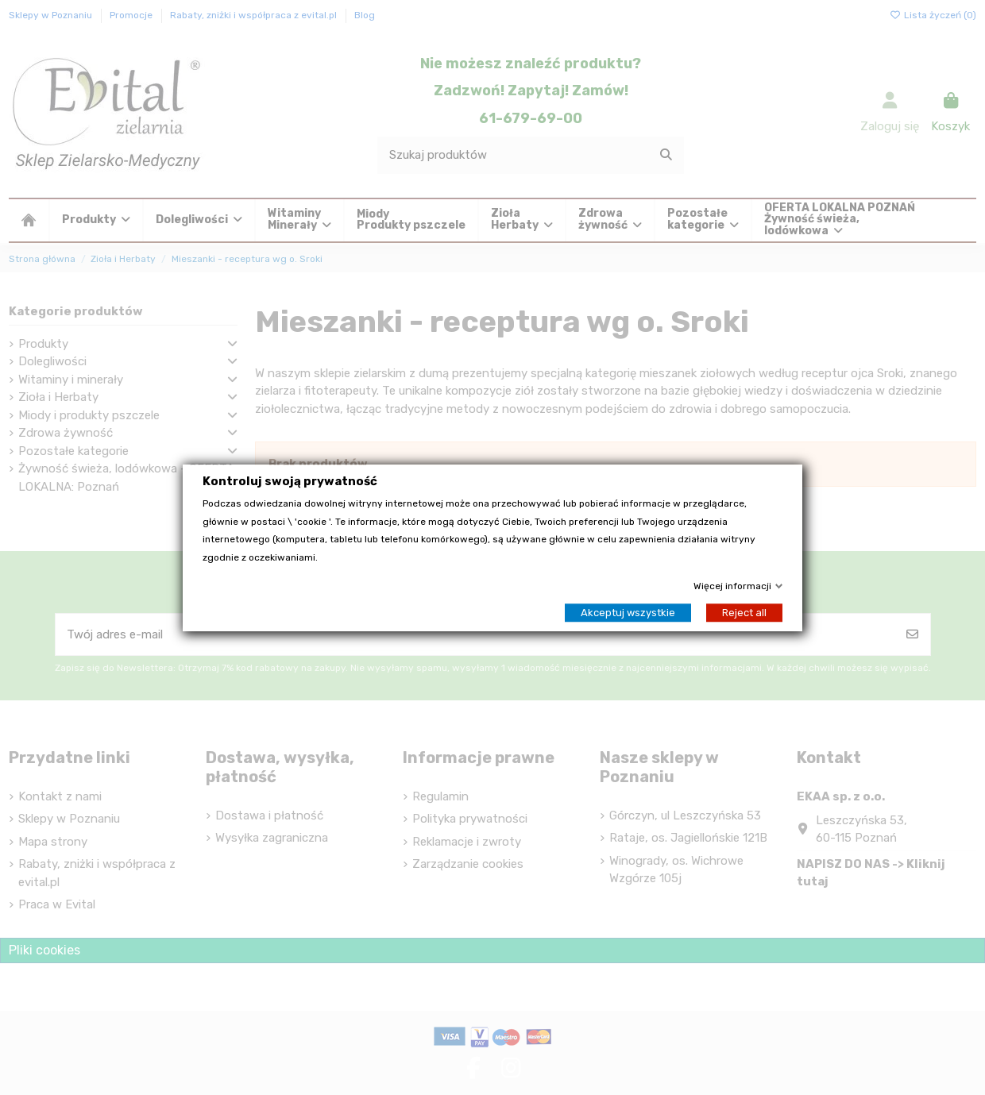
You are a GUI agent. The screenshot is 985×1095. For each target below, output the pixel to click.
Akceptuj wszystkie (628, 612)
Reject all (744, 612)
